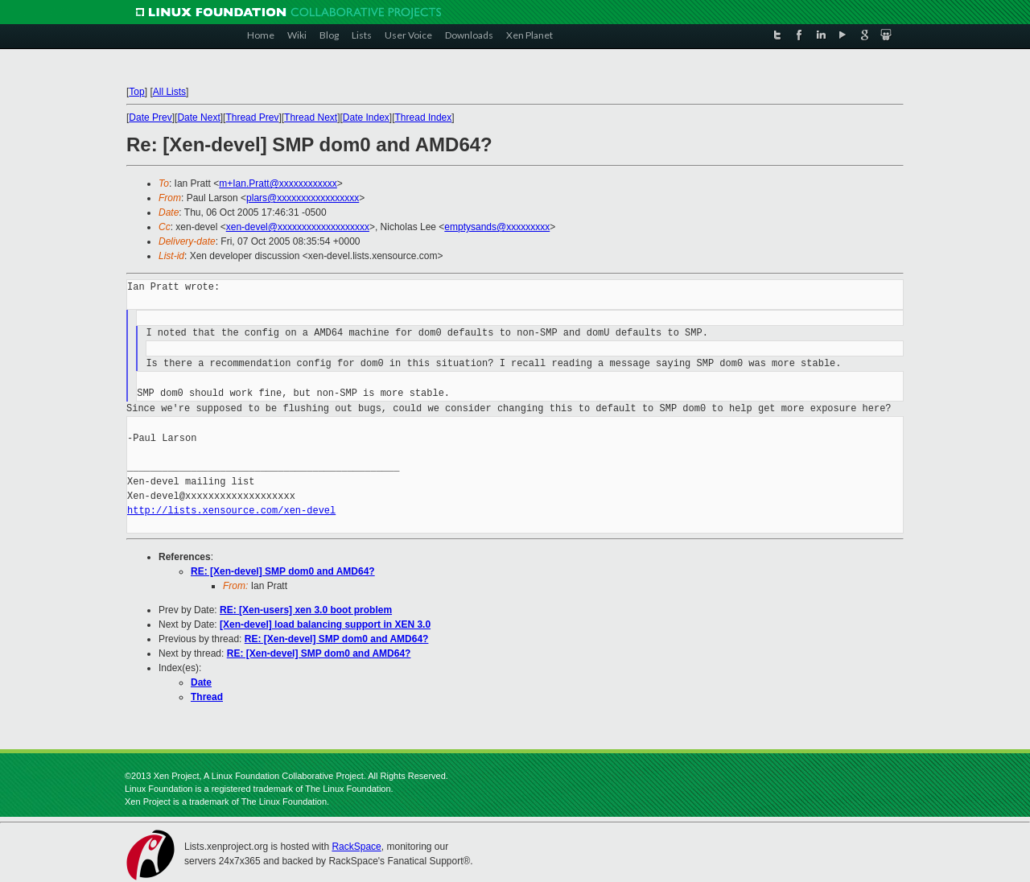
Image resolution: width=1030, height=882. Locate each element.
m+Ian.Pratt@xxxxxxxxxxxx (278, 183)
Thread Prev (251, 117)
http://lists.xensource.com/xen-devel (231, 510)
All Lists (169, 91)
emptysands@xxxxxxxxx (497, 227)
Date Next (198, 117)
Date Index (366, 117)
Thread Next (310, 117)
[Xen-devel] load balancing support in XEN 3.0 (325, 624)
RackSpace (356, 846)
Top (136, 91)
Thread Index (423, 117)
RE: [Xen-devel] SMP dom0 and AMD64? (283, 571)
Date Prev (150, 117)
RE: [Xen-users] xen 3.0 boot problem (306, 610)
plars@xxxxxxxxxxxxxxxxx (302, 198)
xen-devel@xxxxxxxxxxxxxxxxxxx (297, 227)
